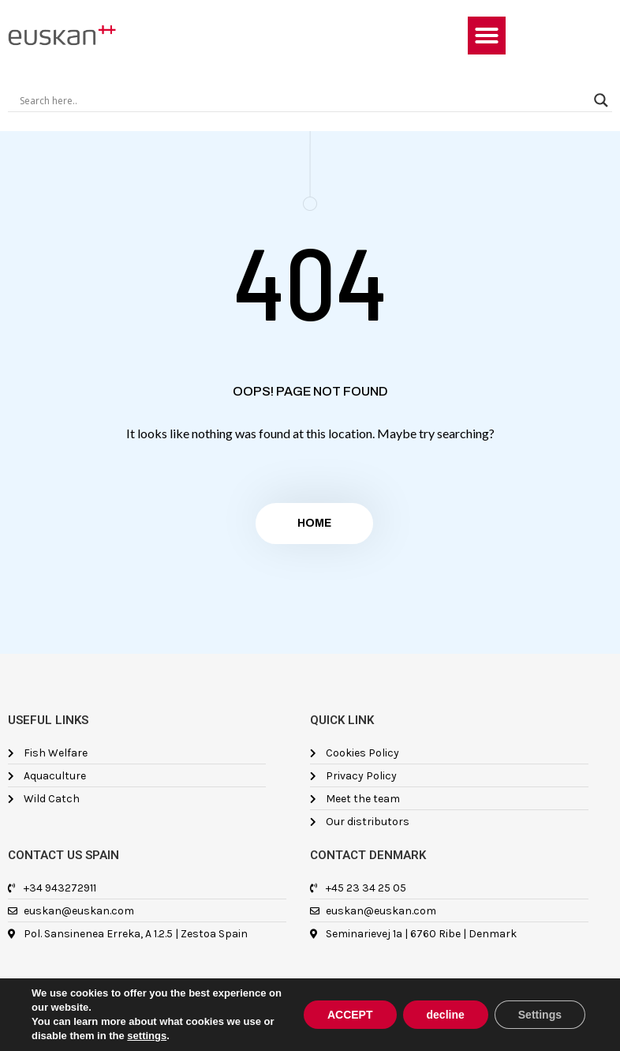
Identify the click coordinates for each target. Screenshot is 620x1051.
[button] (487, 35)
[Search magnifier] (601, 100)
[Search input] (303, 100)
